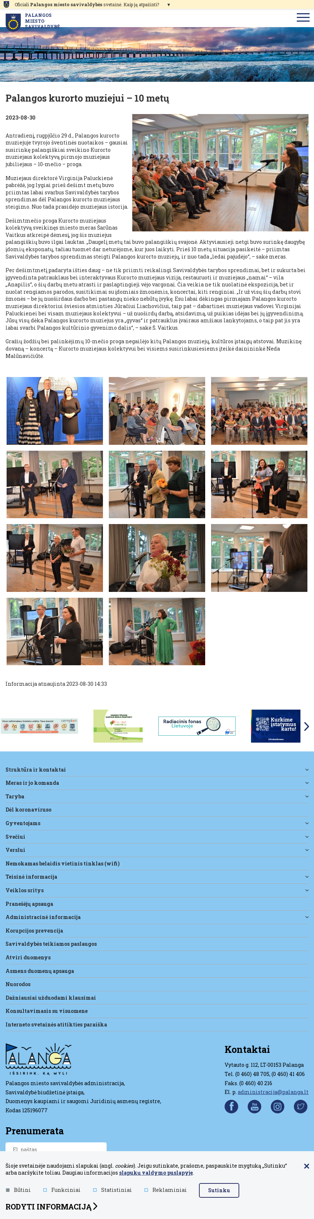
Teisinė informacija (31, 876)
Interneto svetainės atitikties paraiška (56, 1024)
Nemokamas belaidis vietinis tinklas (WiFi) (62, 863)
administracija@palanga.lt (273, 1091)
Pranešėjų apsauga (29, 903)
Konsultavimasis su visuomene (46, 1010)
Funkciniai (62, 1190)
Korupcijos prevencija (34, 930)
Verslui (15, 849)
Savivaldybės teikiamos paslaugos (51, 943)
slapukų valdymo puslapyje (156, 1172)
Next (306, 726)
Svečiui (15, 836)
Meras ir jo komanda (32, 782)
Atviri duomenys (28, 957)
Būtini (18, 1190)
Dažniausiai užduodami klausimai (50, 997)
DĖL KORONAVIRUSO (28, 809)
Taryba (14, 796)
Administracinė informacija (43, 917)
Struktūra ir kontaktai (35, 769)
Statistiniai (112, 1190)
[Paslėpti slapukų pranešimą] (306, 1166)
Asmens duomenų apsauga (39, 970)
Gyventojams (22, 823)
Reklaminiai (165, 1190)
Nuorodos (17, 984)
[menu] (303, 18)
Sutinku (219, 1190)
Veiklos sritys (24, 890)
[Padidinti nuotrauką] (220, 172)
